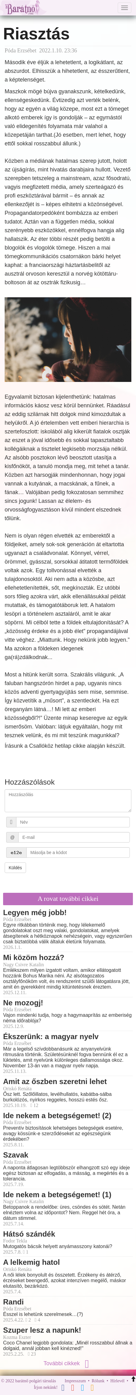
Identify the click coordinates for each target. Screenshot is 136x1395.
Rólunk (98, 1381)
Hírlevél (117, 1381)
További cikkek (67, 1363)
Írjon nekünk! (46, 1387)
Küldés (15, 867)
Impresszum (75, 1381)
